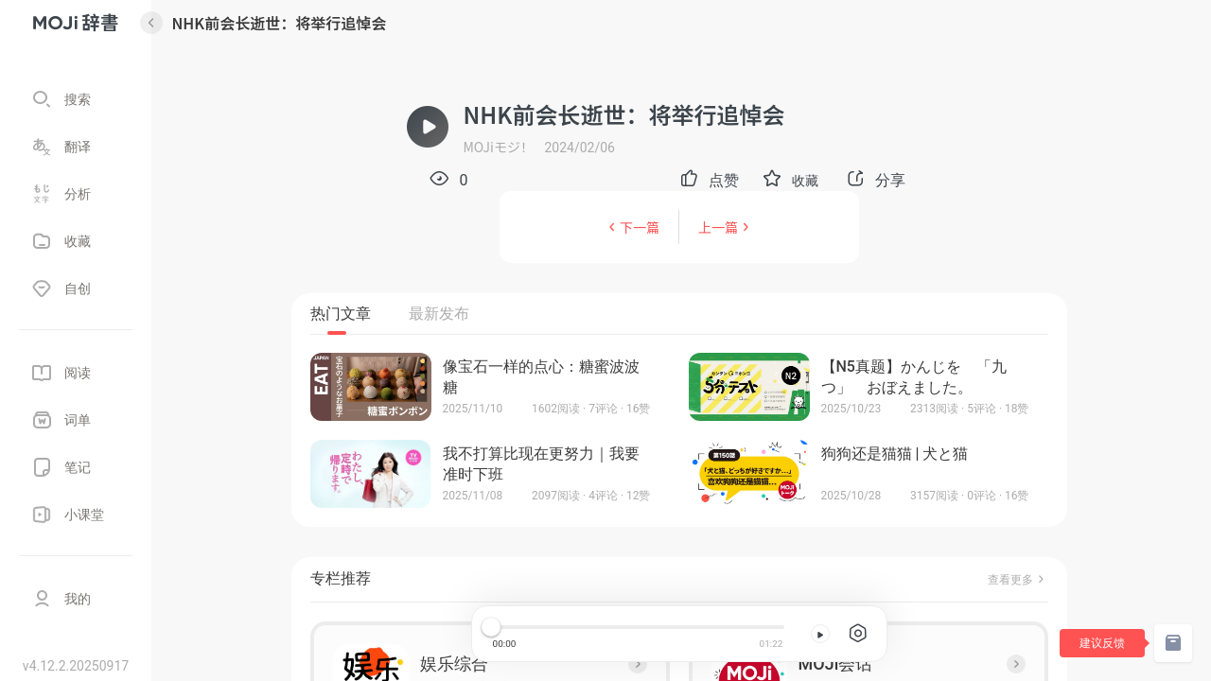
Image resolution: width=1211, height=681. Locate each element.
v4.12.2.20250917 (76, 665)
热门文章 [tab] (340, 314)
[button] (791, 179)
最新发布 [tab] (439, 314)
